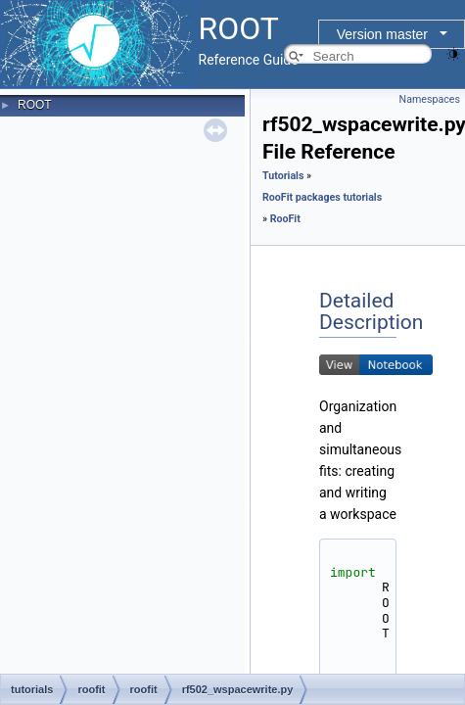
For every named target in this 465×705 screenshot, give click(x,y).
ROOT (35, 105)
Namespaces (429, 99)
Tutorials (282, 175)
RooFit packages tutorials (322, 197)
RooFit (285, 218)
